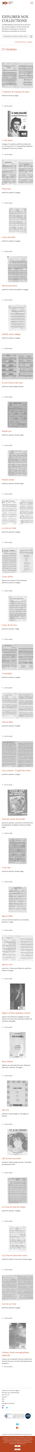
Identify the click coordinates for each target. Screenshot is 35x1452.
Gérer (17, 1449)
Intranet (4, 1397)
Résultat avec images (23, 42)
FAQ (3, 1401)
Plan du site (5, 1395)
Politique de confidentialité (10, 1392)
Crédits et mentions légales (11, 1390)
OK (17, 1446)
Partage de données (8, 1403)
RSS (3, 1399)
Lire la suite (8, 106)
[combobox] (15, 36)
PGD (3, 1405)
